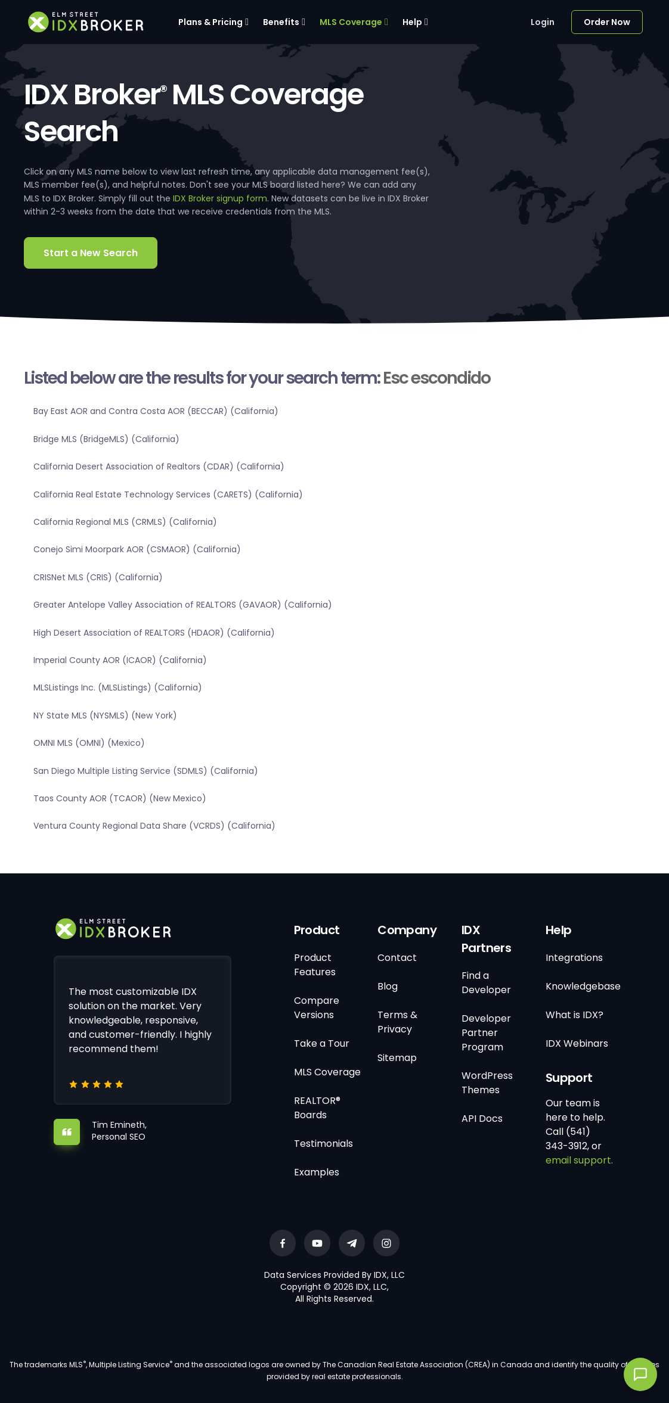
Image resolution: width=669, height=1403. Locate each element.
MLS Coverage (351, 22)
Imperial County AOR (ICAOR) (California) (120, 660)
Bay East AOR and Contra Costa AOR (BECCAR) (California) (155, 411)
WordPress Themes (487, 1083)
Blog (387, 986)
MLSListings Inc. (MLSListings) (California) (117, 687)
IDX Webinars (577, 1043)
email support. (579, 1160)
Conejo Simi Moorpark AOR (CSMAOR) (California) (137, 549)
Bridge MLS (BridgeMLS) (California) (106, 439)
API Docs (482, 1118)
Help (412, 22)
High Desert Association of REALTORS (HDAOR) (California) (154, 633)
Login (543, 22)
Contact (397, 958)
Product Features (315, 965)
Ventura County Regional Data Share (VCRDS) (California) (154, 826)
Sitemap (397, 1058)
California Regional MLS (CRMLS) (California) (125, 522)
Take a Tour (321, 1043)
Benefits (281, 22)
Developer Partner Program (486, 1033)
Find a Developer (486, 983)
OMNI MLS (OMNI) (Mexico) (89, 743)
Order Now (607, 22)
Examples (316, 1172)
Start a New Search (91, 253)
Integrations (574, 958)
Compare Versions (316, 1008)
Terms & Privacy (397, 1022)
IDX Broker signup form (220, 198)
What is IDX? (574, 1015)
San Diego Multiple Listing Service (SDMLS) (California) (145, 771)
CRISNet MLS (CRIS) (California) (98, 577)
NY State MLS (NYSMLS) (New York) (105, 715)
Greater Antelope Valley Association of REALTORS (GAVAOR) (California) (182, 605)
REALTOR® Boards (317, 1108)
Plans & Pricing (210, 22)
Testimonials (323, 1143)
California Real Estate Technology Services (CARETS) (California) (168, 494)
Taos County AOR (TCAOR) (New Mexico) (119, 798)
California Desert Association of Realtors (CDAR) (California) (158, 466)
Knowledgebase (583, 986)
